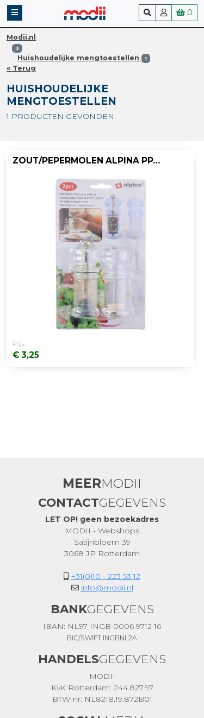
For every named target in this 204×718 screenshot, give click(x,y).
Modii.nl (21, 37)
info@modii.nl (107, 588)
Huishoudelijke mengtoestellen (83, 58)
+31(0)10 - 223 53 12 (105, 576)
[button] (15, 12)
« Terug (21, 68)
